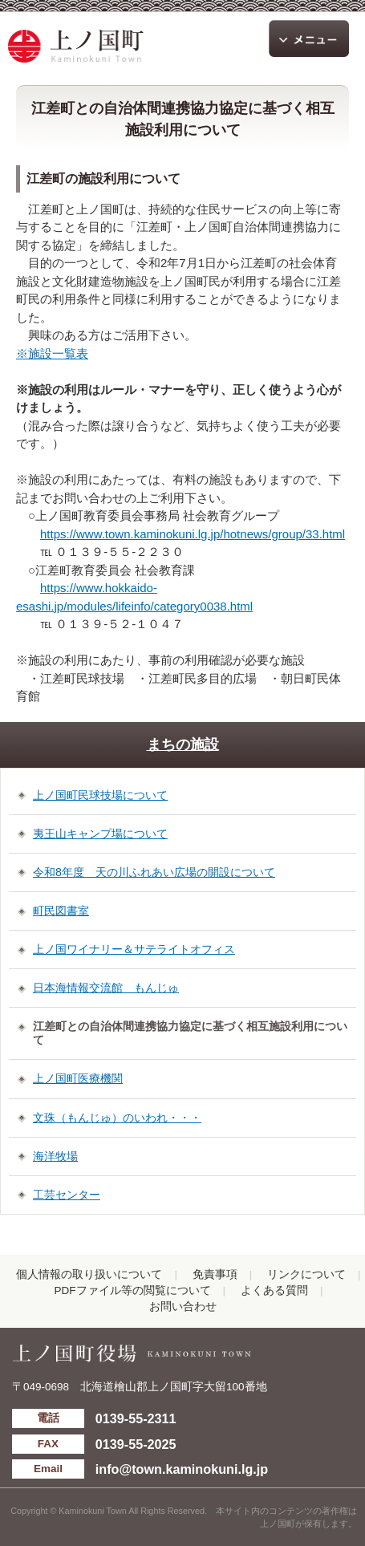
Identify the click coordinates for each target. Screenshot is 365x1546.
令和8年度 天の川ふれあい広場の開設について (154, 872)
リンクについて (306, 1274)
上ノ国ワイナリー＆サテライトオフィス (134, 949)
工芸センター (66, 1194)
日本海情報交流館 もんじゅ (106, 987)
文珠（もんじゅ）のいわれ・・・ (117, 1117)
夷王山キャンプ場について (100, 833)
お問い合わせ (183, 1307)
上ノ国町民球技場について (100, 795)
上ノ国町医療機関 (78, 1078)
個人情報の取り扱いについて (89, 1274)
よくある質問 (274, 1290)
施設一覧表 (58, 353)
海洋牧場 (55, 1156)
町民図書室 (61, 910)
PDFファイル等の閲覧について (133, 1290)
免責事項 (215, 1274)
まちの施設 (183, 744)
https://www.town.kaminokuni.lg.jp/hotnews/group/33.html (192, 534)
